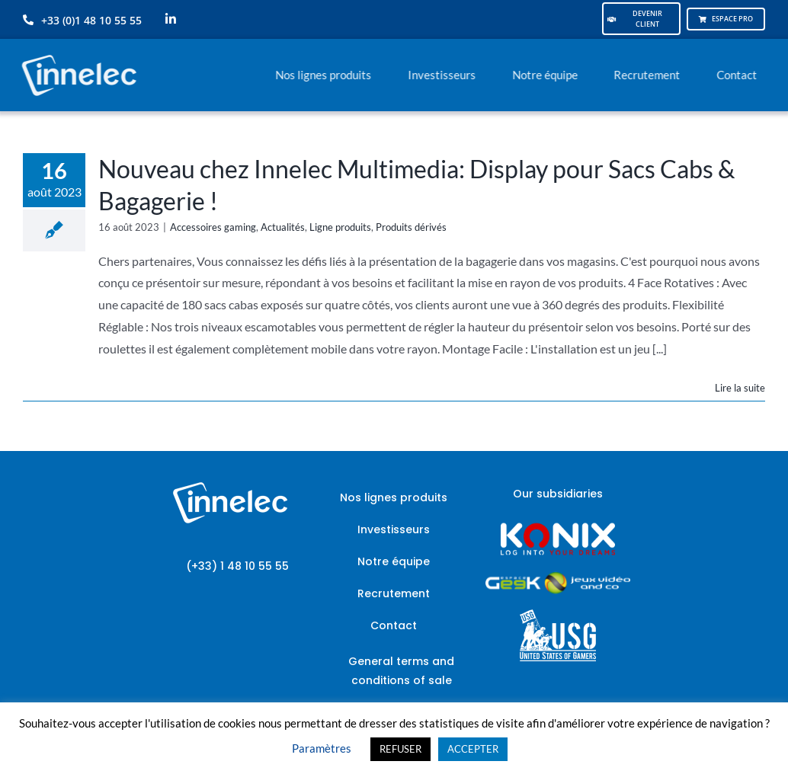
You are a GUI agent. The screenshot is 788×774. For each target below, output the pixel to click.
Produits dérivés (411, 227)
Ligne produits (340, 227)
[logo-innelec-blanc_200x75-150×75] (77, 52)
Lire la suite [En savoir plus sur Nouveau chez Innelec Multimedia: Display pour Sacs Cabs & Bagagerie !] (740, 388)
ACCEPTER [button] (472, 749)
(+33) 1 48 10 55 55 (237, 566)
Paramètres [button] (321, 748)
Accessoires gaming (213, 227)
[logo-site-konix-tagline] (558, 527)
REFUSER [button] (400, 749)
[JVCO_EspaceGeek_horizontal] (557, 577)
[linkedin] (170, 19)
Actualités (283, 227)
